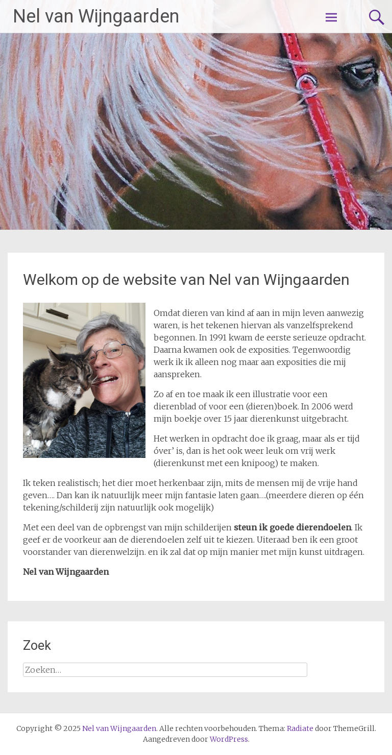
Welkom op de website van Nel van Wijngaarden (186, 279)
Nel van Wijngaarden (96, 16)
